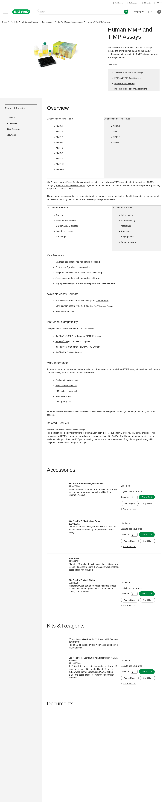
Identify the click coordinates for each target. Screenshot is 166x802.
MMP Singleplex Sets (65, 311)
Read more (113, 65)
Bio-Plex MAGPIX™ (65, 336)
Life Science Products (30, 22)
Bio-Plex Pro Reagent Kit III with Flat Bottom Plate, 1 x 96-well (91, 663)
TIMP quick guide (63, 402)
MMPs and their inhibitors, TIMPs (72, 185)
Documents (11, 135)
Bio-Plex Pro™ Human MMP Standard (88, 643)
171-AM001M (103, 300)
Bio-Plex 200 (62, 341)
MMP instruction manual (67, 385)
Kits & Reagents (13, 129)
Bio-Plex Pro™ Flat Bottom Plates (86, 521)
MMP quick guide (63, 396)
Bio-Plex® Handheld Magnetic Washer (88, 483)
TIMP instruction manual (67, 391)
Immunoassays (47, 22)
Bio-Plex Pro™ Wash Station (83, 581)
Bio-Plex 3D (61, 347)
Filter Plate (74, 559)
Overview (11, 118)
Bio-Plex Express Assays (102, 306)
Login (124, 491)
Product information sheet (67, 380)
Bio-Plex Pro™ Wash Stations (69, 352)
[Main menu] (5, 11)
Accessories (12, 123)
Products (14, 22)
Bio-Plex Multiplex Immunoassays (70, 22)
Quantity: (125, 497)
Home (4, 22)
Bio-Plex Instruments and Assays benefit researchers (81, 411)
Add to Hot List (130, 509)
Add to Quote (130, 504)
